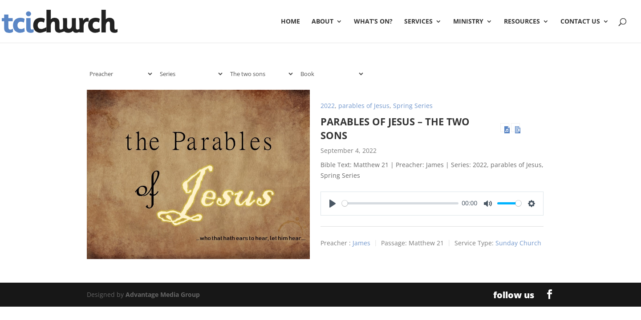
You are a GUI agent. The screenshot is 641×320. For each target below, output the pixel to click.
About (322, 21)
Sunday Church (518, 243)
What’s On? (373, 21)
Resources (522, 21)
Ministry (468, 21)
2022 (327, 105)
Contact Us (580, 21)
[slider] (400, 203)
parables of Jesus (363, 105)
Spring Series (413, 105)
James (361, 243)
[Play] (332, 203)
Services (418, 21)
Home (290, 21)
